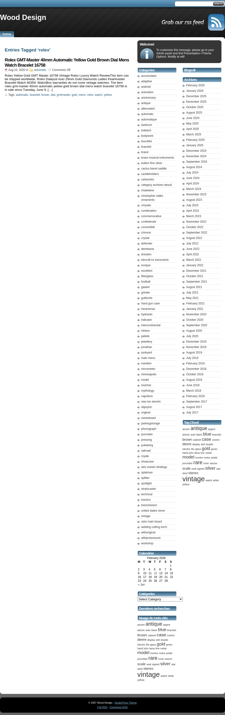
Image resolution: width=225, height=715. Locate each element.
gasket (145, 287)
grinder (145, 292)
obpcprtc (146, 407)
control (170, 635)
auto (148, 630)
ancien (141, 624)
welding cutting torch (154, 527)
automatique (149, 119)
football (145, 281)
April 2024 (192, 183)
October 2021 (194, 276)
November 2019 (196, 347)
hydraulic (147, 314)
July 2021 (192, 292)
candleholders (150, 174)
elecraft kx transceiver (155, 259)
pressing (146, 439)
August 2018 (194, 379)
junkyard (146, 352)
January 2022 (194, 265)
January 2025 (194, 145)
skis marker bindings (154, 467)
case (161, 634)
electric (141, 644)
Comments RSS (119, 707)
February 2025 (195, 140)
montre (154, 653)
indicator (146, 319)
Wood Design (23, 17)
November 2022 (196, 221)
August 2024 (194, 167)
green (169, 644)
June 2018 (192, 385)
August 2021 (194, 287)
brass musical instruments (157, 157)
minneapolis (148, 374)
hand (140, 648)
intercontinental (150, 325)
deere (141, 639)
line (158, 648)
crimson (146, 232)
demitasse (147, 249)
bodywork (147, 136)
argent (166, 624)
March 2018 (193, 390)
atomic (141, 630)
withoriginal (148, 532)
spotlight (146, 483)
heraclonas (148, 309)
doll (158, 639)
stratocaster (148, 488)
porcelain (147, 434)
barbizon (146, 125)
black (154, 630)
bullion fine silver (151, 163)
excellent (146, 270)
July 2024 (192, 172)
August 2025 (194, 112)
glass (153, 644)
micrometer (148, 369)
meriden (146, 363)
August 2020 (194, 330)
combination (149, 210)
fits (147, 644)
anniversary (148, 97)
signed (155, 664)
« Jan (141, 584)
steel (140, 668)
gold (74, 94)
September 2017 (196, 401)
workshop (147, 543)
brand (144, 152)
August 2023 (194, 200)
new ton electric (151, 401)
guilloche (146, 298)
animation (147, 92)
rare (153, 658)
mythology (147, 390)
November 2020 (196, 314)
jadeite (145, 336)
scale (141, 664)
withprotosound (150, 538)
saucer (168, 658)
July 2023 (192, 205)
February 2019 (195, 363)
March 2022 (193, 259)
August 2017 (194, 407)
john (146, 648)
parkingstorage (150, 423)
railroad (146, 450)
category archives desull (156, 185)
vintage (145, 516)
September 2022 (196, 232)
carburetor (147, 179)
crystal (145, 238)
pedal (169, 653)
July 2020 (192, 336)
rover (161, 658)
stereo (148, 668)
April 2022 (192, 254)
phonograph (148, 429)
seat (148, 664)
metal (163, 648)
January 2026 (194, 90)
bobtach (146, 130)
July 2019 (192, 358)
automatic (40, 70)
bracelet (35, 94)
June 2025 (192, 118)
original (145, 412)
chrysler (146, 205)
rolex (90, 94)
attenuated (148, 108)
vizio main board (151, 521)
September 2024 (196, 161)
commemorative (151, 216)
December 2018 (196, 369)
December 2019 (196, 341)
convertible (148, 227)
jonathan (146, 347)
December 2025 (196, 96)
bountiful (146, 141)
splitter (145, 478)
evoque (145, 265)
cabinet (152, 635)
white (171, 675)
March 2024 (193, 189)
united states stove (153, 510)
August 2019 (194, 352)
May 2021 (192, 298)
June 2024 (192, 178)
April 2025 (192, 129)
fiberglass (147, 276)
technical (146, 494)
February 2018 (195, 396)
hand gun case (150, 303)
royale (145, 456)
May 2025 (192, 123)
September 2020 (196, 325)
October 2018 (194, 374)
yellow (108, 94)
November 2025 (196, 101)
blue (162, 629)
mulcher (146, 385)
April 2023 (192, 210)
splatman (147, 472)
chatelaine (147, 190)
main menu (148, 358)
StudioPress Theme (126, 702)
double (164, 639)
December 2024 (196, 150)
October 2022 (194, 227)
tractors (146, 499)
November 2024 (196, 156)
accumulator (149, 76)
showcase (147, 461)
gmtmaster (63, 94)
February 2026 (195, 85)
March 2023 (193, 216)
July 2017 (192, 412)
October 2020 (194, 319)
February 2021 (195, 303)
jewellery (146, 341)
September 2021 (196, 281)
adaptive (146, 81)
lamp (152, 648)
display (151, 639)
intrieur (145, 330)
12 (155, 573)
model (145, 379)
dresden (146, 254)
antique (145, 103)
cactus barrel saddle (153, 168)
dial (53, 94)
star (173, 664)
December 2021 (196, 270)
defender (146, 243)
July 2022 (192, 243)
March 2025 (193, 134)
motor (162, 653)
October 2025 (194, 107)
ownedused (148, 418)
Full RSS (102, 707)
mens (82, 94)
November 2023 (196, 194)
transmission (149, 505)
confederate (148, 221)
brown (45, 94)
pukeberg (147, 445)
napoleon (147, 396)
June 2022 (192, 249)
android (146, 86)
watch (98, 94)
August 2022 (194, 238)
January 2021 (194, 309)
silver (165, 663)
